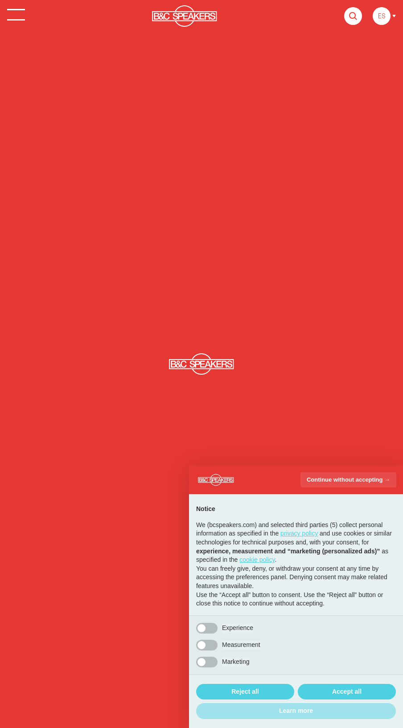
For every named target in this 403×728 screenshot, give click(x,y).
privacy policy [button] (299, 533)
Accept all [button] (347, 691)
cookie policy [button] (257, 559)
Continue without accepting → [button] (348, 479)
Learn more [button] (296, 710)
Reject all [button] (245, 691)
